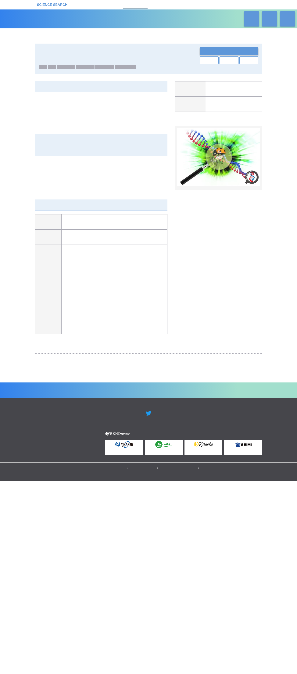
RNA (53, 68)
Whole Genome (67, 63)
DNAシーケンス (199, 383)
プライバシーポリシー (111, 661)
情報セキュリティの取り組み (179, 661)
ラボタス (162, 4)
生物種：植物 (106, 68)
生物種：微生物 (126, 68)
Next (256, 392)
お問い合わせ (229, 51)
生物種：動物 (87, 68)
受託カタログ (135, 4)
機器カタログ (109, 4)
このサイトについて (143, 661)
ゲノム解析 (45, 63)
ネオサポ (188, 4)
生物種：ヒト (67, 68)
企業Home (107, 583)
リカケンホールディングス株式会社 (62, 628)
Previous (40, 392)
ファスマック (215, 86)
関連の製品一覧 (241, 129)
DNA (43, 68)
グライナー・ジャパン (220, 94)
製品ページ (213, 102)
